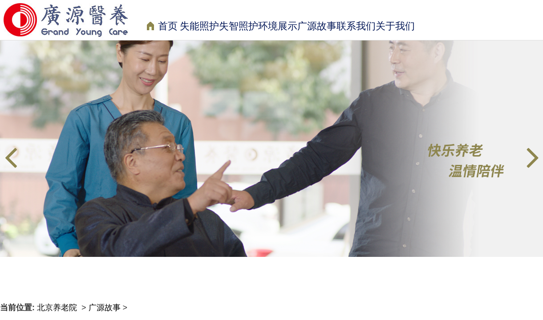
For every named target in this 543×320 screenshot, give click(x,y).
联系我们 (356, 26)
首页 (162, 26)
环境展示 (277, 26)
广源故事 (316, 26)
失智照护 (238, 26)
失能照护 (199, 26)
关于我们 (395, 26)
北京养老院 (58, 307)
